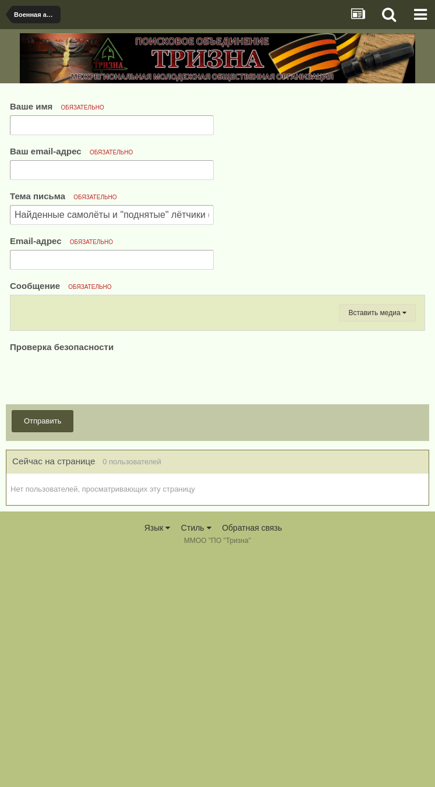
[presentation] (98, 607)
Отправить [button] (42, 650)
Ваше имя (57, 106)
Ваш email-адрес (71, 151)
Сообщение (61, 286)
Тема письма (63, 196)
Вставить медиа (377, 542)
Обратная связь (252, 758)
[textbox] (217, 432)
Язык (157, 758)
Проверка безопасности (62, 576)
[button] (24, 307)
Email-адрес (61, 241)
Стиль (196, 758)
